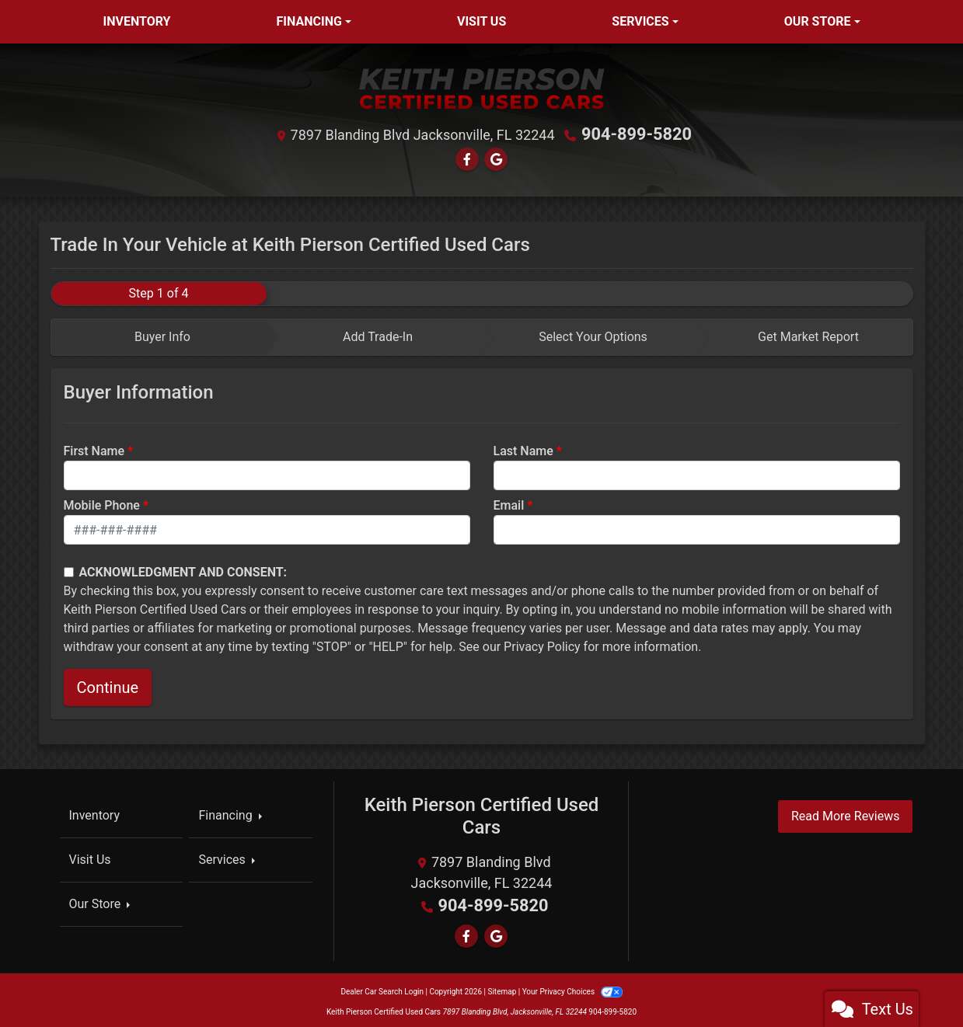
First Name (94, 449)
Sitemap (501, 987)
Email (509, 503)
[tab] (159, 335)
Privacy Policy (542, 645)
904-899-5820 (637, 133)
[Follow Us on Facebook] (467, 157)
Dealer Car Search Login (382, 987)
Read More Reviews (845, 814)
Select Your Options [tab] (593, 335)
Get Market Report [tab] (808, 335)
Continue (108, 686)
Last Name (523, 449)
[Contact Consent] (69, 570)
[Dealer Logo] (482, 88)
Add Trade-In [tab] (378, 335)
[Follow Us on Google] (496, 157)
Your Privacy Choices (572, 987)
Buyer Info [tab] (162, 335)
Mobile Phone (102, 503)
